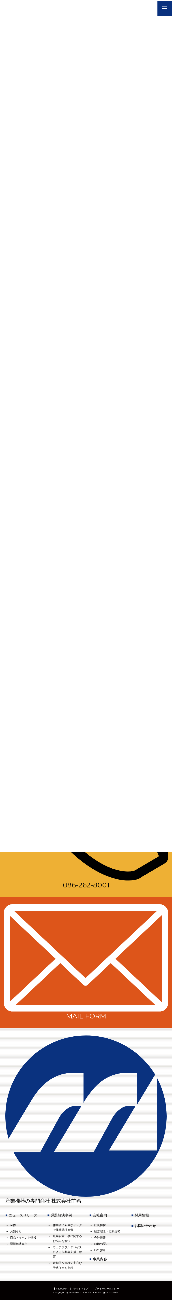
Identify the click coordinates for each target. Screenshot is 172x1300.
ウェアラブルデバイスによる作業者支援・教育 (67, 1252)
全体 (13, 1225)
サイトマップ (80, 1288)
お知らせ (16, 1231)
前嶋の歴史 (101, 1244)
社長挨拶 (100, 1225)
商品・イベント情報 (23, 1237)
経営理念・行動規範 (107, 1231)
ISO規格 (99, 1250)
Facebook (60, 1288)
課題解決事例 (19, 1244)
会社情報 (100, 1237)
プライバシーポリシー (106, 1288)
